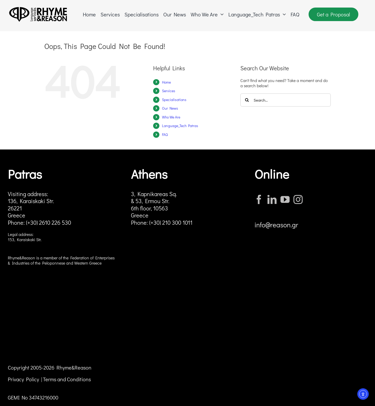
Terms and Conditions (67, 379)
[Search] (246, 100)
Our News (170, 108)
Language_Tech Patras (180, 125)
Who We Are (171, 117)
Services (168, 90)
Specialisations (174, 99)
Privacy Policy (23, 379)
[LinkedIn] (272, 199)
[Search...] (285, 100)
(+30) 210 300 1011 (170, 222)
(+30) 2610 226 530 (48, 222)
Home (166, 82)
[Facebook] (259, 199)
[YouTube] (285, 199)
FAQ (165, 134)
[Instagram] (298, 199)
